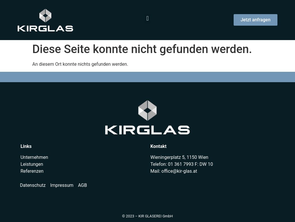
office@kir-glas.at (179, 171)
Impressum (61, 185)
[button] (147, 18)
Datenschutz (33, 185)
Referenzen (32, 171)
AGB (82, 185)
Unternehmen (34, 157)
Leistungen (31, 164)
